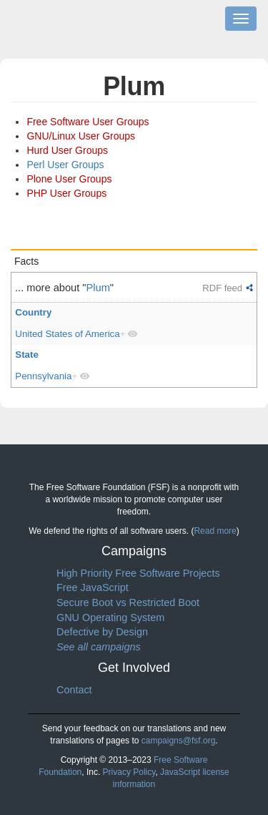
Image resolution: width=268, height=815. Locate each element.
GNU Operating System (110, 617)
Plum (98, 287)
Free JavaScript (92, 587)
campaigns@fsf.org (179, 741)
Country (33, 312)
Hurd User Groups (67, 150)
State (27, 354)
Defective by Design (102, 632)
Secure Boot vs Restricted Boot (127, 602)
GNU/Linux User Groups (80, 136)
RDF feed (222, 288)
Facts (26, 261)
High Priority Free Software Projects (138, 573)
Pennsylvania (43, 376)
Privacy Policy (129, 772)
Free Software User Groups (87, 121)
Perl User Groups (65, 164)
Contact (74, 690)
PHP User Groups (66, 193)
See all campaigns (98, 647)
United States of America (67, 333)
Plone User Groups (68, 179)
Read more (215, 531)
